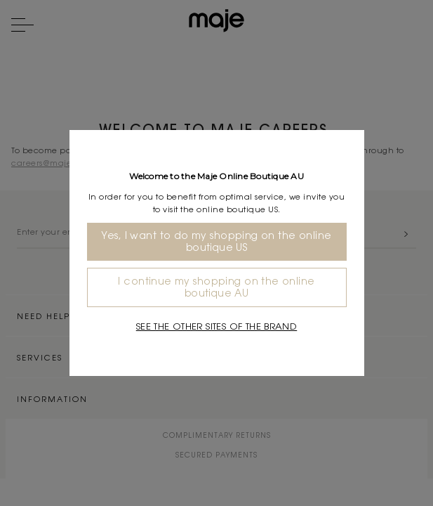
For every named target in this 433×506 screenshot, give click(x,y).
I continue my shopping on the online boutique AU (216, 287)
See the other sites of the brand (216, 326)
